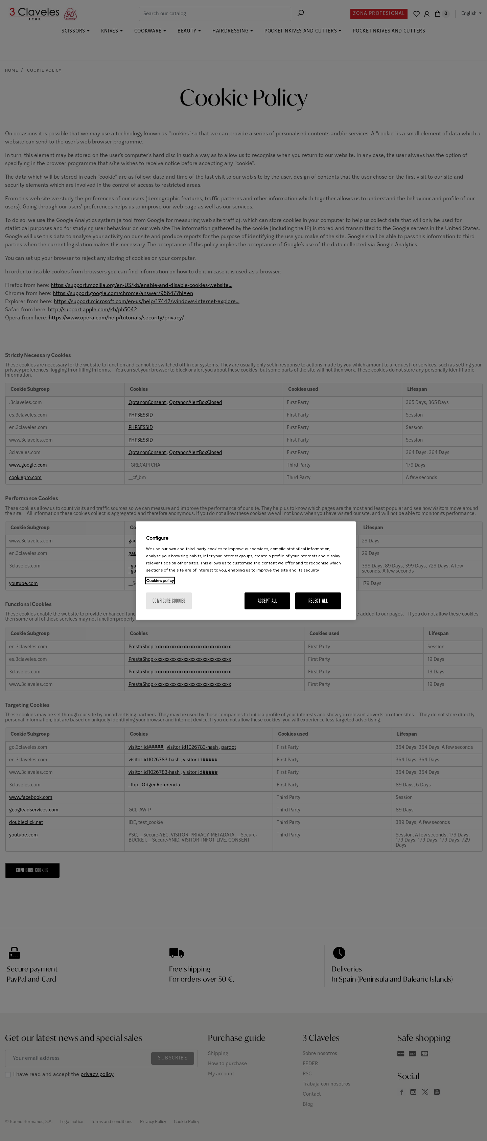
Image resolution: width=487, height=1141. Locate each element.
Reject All (318, 600)
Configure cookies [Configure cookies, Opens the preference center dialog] (169, 600)
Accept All (267, 600)
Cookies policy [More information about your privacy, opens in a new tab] (160, 580)
